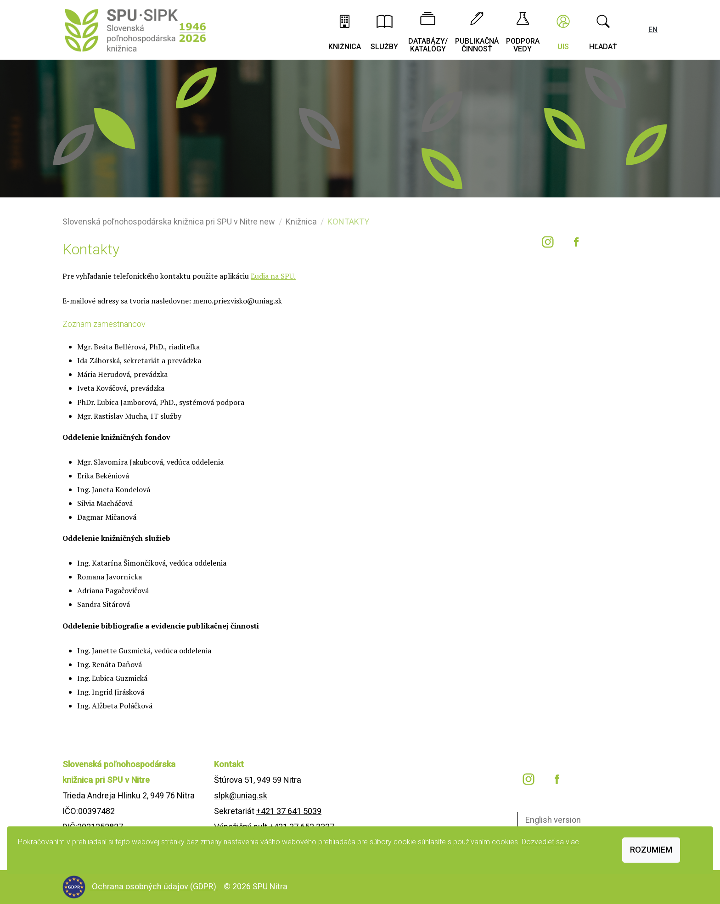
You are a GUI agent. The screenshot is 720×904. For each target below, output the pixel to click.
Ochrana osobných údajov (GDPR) (155, 886)
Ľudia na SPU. (273, 276)
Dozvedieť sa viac (550, 841)
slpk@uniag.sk (240, 795)
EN (653, 29)
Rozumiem (651, 849)
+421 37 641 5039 (288, 811)
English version (553, 820)
